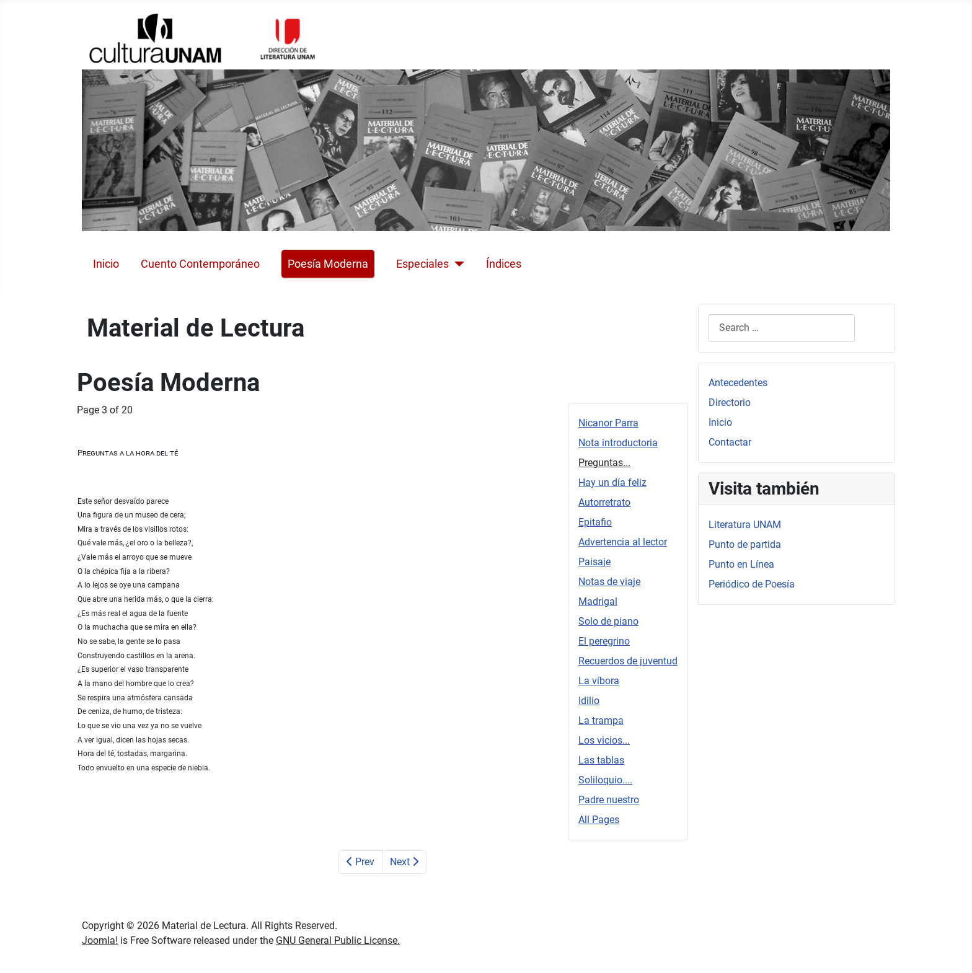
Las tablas (601, 760)
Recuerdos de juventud (628, 661)
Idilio (588, 701)
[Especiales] (456, 264)
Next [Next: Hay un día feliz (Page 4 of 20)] (404, 862)
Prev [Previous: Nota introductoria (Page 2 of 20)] (360, 862)
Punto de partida (745, 544)
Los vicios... (604, 740)
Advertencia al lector (622, 542)
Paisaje (594, 562)
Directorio (730, 402)
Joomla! (100, 940)
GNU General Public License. (338, 940)
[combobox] (782, 328)
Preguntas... (604, 463)
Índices (503, 264)
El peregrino (604, 641)
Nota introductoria (618, 443)
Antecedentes (738, 383)
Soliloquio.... (605, 780)
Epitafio (595, 522)
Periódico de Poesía (752, 584)
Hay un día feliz (612, 482)
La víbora (598, 681)
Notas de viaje (609, 582)
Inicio (106, 264)
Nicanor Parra (608, 423)
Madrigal (597, 601)
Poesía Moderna (328, 264)
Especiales (422, 264)
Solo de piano (608, 621)
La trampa (601, 720)
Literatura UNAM (745, 525)
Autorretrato (604, 502)
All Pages (598, 820)
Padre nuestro (608, 800)
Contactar (730, 442)
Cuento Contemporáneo (200, 264)
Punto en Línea (741, 564)
